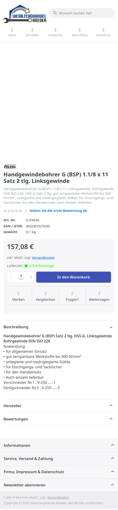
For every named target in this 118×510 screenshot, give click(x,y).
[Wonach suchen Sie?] (82, 13)
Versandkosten (43, 257)
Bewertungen (15, 419)
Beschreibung (15, 326)
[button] (10, 277)
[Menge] (21, 277)
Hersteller (12, 405)
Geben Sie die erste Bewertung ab (58, 210)
